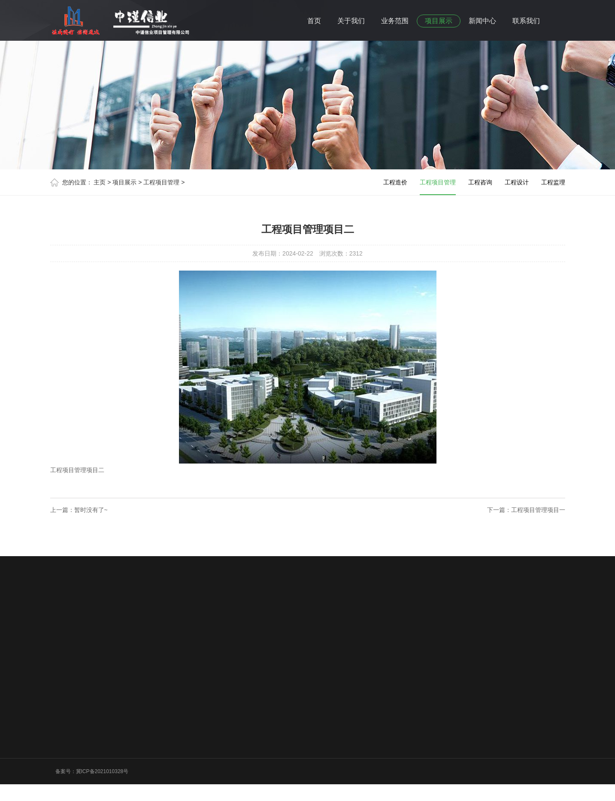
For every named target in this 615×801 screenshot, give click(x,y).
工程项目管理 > (164, 182)
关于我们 (351, 20)
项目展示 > (127, 182)
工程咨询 (480, 182)
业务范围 (395, 20)
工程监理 (553, 182)
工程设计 (517, 182)
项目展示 (438, 20)
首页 (314, 20)
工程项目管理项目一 (538, 509)
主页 (100, 182)
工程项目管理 (438, 187)
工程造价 (395, 182)
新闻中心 (482, 20)
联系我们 (526, 20)
